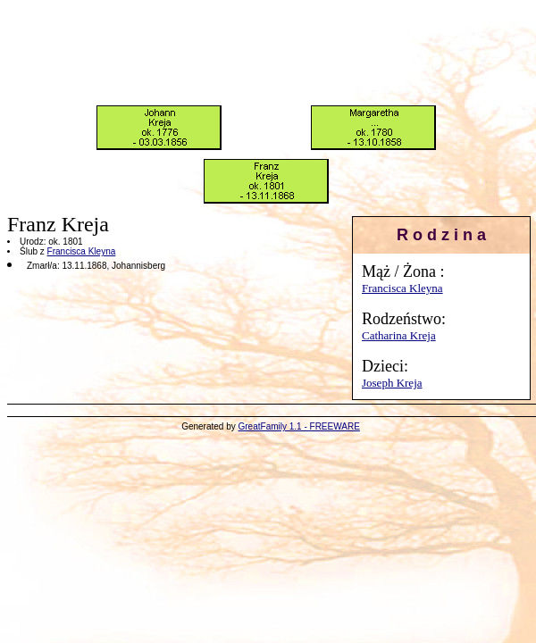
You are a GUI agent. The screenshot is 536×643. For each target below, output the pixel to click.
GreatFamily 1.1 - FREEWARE (299, 426)
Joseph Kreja (392, 382)
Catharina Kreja (399, 335)
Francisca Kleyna (402, 288)
